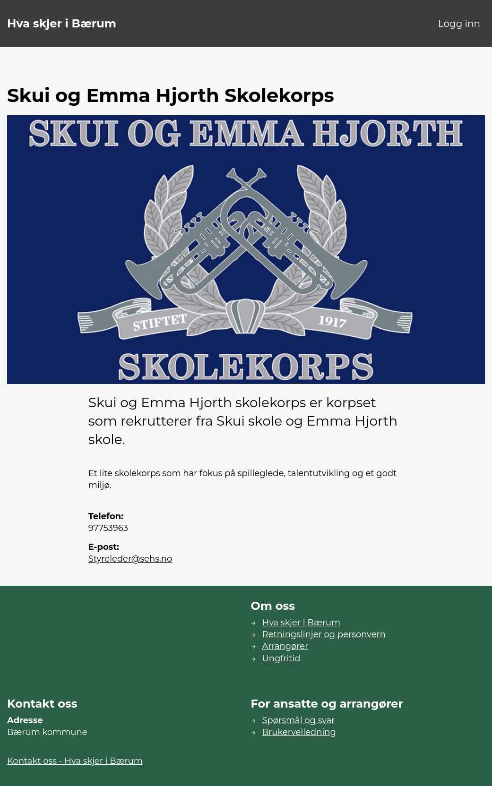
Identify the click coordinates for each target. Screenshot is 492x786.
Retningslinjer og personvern (324, 634)
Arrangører (285, 646)
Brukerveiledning (299, 732)
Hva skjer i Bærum (61, 23)
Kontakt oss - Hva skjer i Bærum (75, 761)
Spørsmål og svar (298, 720)
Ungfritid (281, 658)
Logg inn (459, 23)
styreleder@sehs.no (130, 559)
